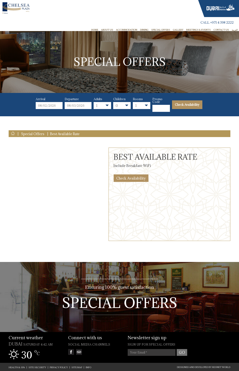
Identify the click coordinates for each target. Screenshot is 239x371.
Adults (98, 99)
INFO (88, 367)
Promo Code (157, 100)
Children (119, 99)
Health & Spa (17, 367)
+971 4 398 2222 (222, 22)
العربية (235, 29)
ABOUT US (107, 29)
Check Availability (187, 104)
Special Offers (160, 29)
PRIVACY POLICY (59, 367)
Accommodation (126, 29)
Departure (72, 99)
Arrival (40, 99)
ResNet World (221, 367)
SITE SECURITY (37, 367)
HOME (94, 29)
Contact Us (221, 29)
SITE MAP (76, 367)
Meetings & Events (198, 29)
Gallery (178, 29)
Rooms (138, 99)
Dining (144, 29)
